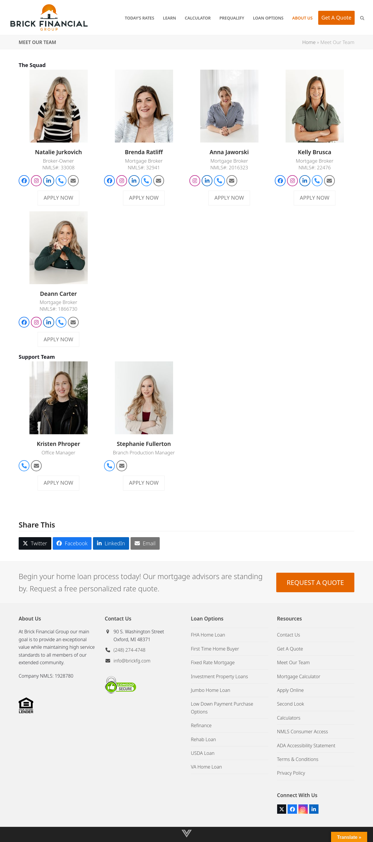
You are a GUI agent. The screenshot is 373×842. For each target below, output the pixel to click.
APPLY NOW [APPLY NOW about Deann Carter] (58, 339)
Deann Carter (58, 294)
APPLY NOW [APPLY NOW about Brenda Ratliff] (144, 197)
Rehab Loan (203, 739)
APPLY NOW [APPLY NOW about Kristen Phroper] (58, 482)
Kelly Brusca (314, 152)
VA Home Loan (206, 767)
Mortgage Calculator (299, 676)
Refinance (201, 725)
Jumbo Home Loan (210, 690)
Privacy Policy (291, 773)
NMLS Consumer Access (302, 731)
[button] (362, 17)
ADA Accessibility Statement (306, 745)
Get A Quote (290, 649)
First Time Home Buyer (215, 649)
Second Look (290, 704)
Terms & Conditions (298, 759)
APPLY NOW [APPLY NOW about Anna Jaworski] (229, 197)
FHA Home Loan (208, 635)
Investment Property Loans (219, 676)
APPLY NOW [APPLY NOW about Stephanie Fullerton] (144, 482)
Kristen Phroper (58, 444)
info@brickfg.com (132, 661)
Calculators (288, 718)
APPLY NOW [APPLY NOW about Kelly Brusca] (314, 197)
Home (309, 42)
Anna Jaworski (229, 152)
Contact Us (288, 635)
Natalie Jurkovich (58, 152)
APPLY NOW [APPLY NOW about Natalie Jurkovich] (58, 197)
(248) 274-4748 (130, 650)
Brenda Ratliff (144, 152)
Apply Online (290, 690)
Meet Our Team (293, 662)
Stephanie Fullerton (144, 444)
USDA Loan (202, 753)
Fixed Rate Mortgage (213, 662)
